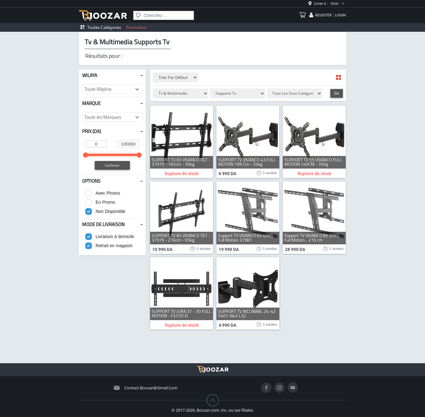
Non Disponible (111, 211)
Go (336, 93)
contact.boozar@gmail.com (150, 388)
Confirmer (112, 165)
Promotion (136, 27)
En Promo (105, 202)
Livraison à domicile (115, 236)
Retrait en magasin (114, 245)
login (340, 15)
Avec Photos (108, 193)
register (323, 15)
